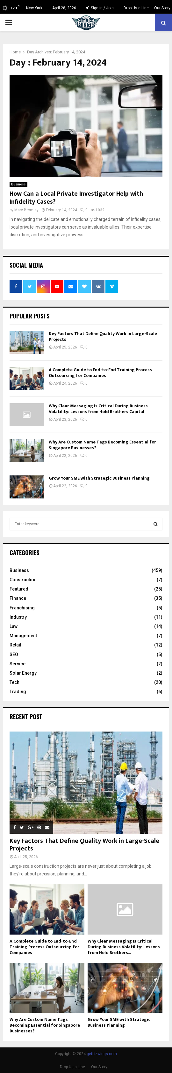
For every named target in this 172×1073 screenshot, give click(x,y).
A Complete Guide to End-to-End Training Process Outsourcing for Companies (100, 372)
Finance (18, 598)
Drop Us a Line (136, 8)
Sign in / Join (100, 8)
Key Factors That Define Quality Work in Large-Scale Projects (103, 336)
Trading (18, 691)
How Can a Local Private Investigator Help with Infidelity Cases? (76, 197)
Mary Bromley (26, 210)
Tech (14, 682)
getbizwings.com (102, 1054)
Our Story (162, 8)
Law (14, 626)
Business (18, 184)
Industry (18, 617)
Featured (19, 588)
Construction (23, 579)
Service (17, 663)
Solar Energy (23, 673)
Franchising (22, 607)
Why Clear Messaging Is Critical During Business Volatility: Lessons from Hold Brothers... (124, 946)
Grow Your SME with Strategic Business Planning (99, 478)
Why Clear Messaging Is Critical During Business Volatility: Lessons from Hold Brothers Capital (98, 408)
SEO (14, 654)
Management (23, 635)
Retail (15, 644)
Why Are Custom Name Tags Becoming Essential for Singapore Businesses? (102, 444)
